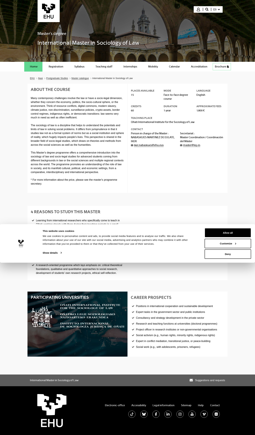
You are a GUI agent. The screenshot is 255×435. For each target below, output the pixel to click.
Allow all (228, 405)
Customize (228, 415)
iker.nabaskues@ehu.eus (149, 145)
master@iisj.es (191, 145)
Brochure (222, 66)
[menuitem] (216, 9)
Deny (228, 426)
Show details (50, 425)
